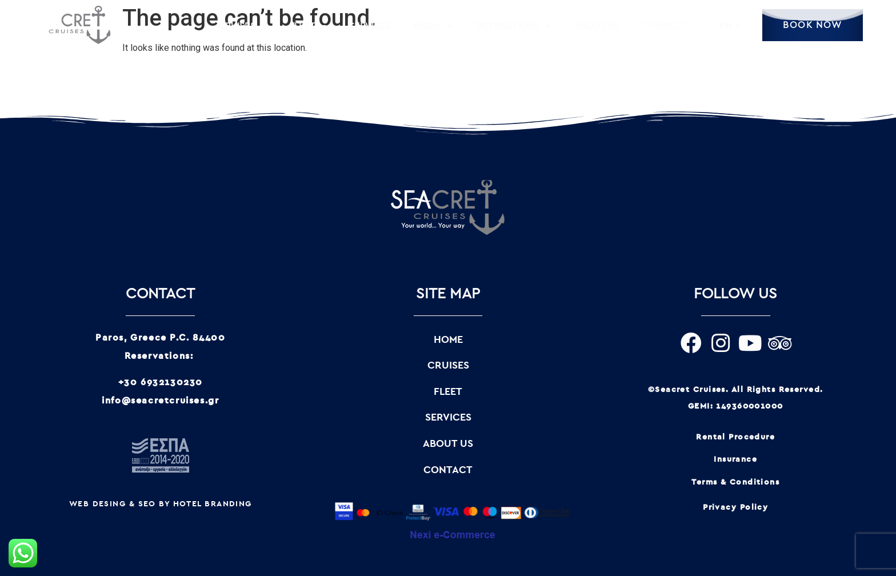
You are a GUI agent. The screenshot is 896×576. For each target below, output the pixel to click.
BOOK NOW (812, 25)
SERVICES (370, 26)
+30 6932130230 (160, 382)
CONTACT (663, 26)
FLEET (308, 26)
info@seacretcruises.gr (160, 400)
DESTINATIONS (513, 26)
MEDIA (433, 26)
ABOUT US (596, 26)
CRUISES (242, 26)
